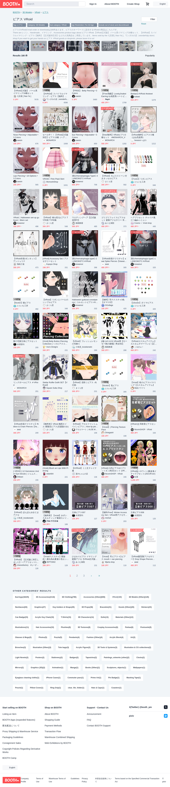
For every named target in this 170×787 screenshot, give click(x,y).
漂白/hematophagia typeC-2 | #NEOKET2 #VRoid (84, 259)
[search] (75, 4)
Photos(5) (43, 637)
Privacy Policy (85, 780)
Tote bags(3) (63, 647)
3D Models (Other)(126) (139, 597)
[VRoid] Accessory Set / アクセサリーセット (55, 259)
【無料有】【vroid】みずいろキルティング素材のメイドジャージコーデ (55, 516)
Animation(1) (57, 668)
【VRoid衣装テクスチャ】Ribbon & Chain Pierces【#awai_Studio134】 (26, 425)
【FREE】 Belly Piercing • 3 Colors (84, 91)
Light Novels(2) (21, 657)
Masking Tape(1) (133, 678)
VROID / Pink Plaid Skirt (53, 179)
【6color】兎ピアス (110, 385)
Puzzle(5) (58, 637)
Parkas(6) (129, 627)
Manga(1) (74, 668)
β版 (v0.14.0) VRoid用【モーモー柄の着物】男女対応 (114, 342)
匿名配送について (11, 725)
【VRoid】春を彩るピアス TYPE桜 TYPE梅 (55, 218)
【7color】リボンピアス (141, 179)
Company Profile (25, 780)
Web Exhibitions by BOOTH (58, 743)
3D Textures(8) (84, 627)
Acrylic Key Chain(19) (44, 617)
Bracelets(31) (105, 607)
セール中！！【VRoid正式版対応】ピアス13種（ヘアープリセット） (55, 136)
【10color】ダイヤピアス (142, 303)
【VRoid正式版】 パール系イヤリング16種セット (25, 91)
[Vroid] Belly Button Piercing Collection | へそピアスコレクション (55, 342)
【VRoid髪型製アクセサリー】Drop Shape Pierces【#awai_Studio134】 (143, 557)
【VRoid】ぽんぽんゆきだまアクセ (26, 513)
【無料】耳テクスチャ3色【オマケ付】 (112, 301)
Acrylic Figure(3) (83, 647)
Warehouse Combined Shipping (60, 737)
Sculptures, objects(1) (116, 668)
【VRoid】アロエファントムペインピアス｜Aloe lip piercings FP (85, 425)
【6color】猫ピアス (22, 303)
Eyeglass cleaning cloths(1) (27, 678)
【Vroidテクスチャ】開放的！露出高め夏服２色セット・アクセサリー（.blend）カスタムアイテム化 (55, 557)
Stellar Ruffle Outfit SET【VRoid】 (55, 383)
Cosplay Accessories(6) (107, 627)
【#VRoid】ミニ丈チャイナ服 (84, 469)
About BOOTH (111, 4)
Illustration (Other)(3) (42, 647)
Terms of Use (39, 780)
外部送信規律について (103, 780)
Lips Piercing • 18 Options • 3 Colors (25, 177)
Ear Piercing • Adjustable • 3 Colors (84, 136)
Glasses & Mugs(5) (23, 637)
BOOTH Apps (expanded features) (18, 720)
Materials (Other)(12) (124, 617)
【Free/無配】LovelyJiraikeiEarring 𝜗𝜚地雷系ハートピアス (114, 95)
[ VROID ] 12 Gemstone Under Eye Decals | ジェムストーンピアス (26, 472)
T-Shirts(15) (66, 617)
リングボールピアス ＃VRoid (25, 383)
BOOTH (16, 12)
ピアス (45, 12)
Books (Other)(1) (92, 668)
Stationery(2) (57, 657)
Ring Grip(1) (55, 688)
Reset (143, 24)
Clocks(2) (140, 657)
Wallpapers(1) (139, 668)
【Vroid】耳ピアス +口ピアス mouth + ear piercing (113, 557)
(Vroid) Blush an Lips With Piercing (55, 469)
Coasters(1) (116, 688)
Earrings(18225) (22, 597)
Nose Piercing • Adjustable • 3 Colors (25, 136)
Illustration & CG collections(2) (137, 647)
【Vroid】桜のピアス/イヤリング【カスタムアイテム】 (143, 383)
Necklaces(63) (21, 607)
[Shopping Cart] (148, 4)
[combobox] (51, 4)
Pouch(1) (19, 688)
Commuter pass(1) (76, 678)
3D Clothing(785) (69, 597)
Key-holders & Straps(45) (63, 607)
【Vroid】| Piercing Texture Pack (113, 428)
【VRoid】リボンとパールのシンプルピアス (55, 301)
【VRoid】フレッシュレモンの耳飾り (85, 342)
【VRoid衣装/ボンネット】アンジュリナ (25, 259)
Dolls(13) (105, 617)
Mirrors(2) (19, 668)
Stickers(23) (146, 607)
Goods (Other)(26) (126, 607)
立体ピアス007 (78, 512)
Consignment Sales (11, 743)
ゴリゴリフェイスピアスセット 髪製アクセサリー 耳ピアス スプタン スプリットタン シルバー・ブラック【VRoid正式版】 (114, 218)
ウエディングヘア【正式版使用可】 (84, 218)
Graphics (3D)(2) (38, 668)
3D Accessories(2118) (45, 597)
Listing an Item (9, 714)
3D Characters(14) (86, 617)
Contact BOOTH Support (99, 725)
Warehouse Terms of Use (57, 780)
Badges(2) (74, 657)
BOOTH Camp (9, 758)
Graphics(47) (40, 607)
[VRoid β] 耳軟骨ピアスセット (143, 425)
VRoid (37, 12)
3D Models (27, 12)
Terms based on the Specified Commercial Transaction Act (137, 780)
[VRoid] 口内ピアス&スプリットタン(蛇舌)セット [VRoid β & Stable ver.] (114, 469)
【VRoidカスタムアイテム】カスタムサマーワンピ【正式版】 (143, 342)
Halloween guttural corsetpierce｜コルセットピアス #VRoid (84, 301)
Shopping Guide (52, 720)
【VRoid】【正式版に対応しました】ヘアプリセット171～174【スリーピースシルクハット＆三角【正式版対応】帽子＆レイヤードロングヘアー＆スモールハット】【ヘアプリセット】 (26, 560)
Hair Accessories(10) (45, 627)
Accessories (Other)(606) (94, 597)
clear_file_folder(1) (76, 688)
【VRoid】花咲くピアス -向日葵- (84, 383)
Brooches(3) (20, 647)
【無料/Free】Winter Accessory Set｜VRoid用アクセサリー (114, 513)
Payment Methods (53, 725)
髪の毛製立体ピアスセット (25, 341)
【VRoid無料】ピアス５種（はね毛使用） (142, 136)
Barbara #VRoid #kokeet (142, 94)
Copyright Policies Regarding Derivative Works (21, 750)
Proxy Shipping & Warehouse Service (20, 731)
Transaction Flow (53, 731)
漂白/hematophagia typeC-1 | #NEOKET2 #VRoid (143, 259)
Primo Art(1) (96, 678)
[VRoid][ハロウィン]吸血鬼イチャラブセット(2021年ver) (143, 472)
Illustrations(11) (22, 627)
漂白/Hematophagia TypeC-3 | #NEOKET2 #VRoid (85, 177)
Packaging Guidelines (12, 737)
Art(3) (132, 637)
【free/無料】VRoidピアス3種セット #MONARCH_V (113, 136)
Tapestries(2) (91, 657)
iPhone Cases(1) (53, 678)
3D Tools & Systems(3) (107, 647)
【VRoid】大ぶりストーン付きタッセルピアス (114, 177)
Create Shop (133, 4)
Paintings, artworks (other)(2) (116, 657)
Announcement (94, 714)
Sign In (93, 4)
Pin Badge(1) (113, 678)
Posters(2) (39, 657)
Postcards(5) (146, 627)
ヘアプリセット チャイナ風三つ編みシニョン (143, 218)
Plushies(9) (66, 627)
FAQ (89, 720)
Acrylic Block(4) (116, 637)
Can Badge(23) (21, 617)
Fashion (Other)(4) (94, 637)
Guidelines (75, 779)
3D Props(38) (87, 607)
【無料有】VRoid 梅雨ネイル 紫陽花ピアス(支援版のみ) (55, 425)
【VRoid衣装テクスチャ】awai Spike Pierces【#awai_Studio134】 (114, 259)
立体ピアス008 (137, 512)
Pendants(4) (74, 637)
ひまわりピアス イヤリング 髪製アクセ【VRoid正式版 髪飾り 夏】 (84, 557)
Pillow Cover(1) (36, 688)
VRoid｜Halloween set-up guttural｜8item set (26, 218)
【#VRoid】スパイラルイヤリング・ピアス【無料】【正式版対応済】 (55, 95)
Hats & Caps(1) (97, 688)
